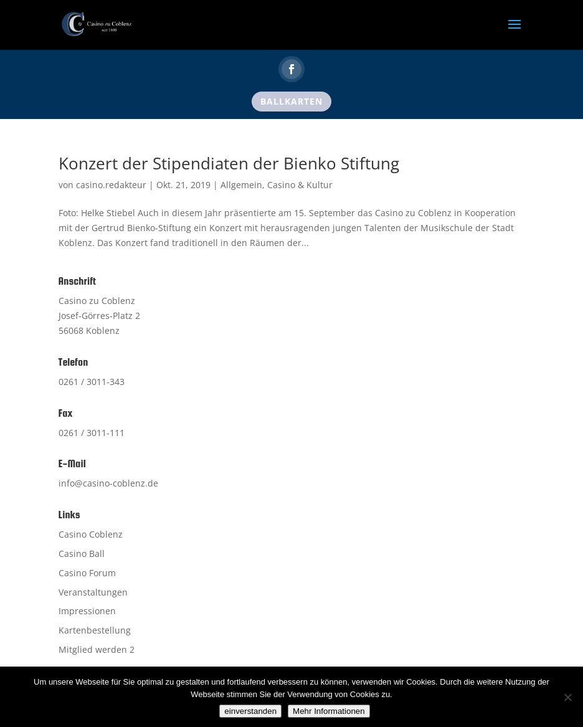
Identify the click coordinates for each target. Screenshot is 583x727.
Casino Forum (87, 573)
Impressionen (87, 611)
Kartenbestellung (95, 630)
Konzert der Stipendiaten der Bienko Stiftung (229, 163)
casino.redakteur (111, 185)
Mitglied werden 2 (97, 649)
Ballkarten (291, 101)
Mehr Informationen (329, 711)
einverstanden (250, 711)
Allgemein (241, 185)
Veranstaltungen (93, 592)
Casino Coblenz (91, 534)
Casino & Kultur (300, 185)
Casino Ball (82, 553)
